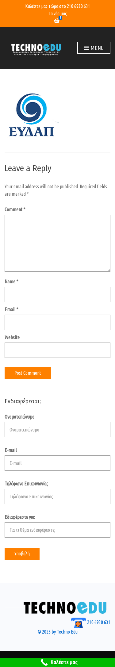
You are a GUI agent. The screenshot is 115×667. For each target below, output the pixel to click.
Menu (94, 48)
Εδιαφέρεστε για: (57, 526)
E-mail (57, 459)
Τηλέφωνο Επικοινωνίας (57, 492)
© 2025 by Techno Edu (58, 631)
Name (11, 281)
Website (12, 337)
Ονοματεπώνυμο (57, 425)
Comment (15, 209)
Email (11, 309)
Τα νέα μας (57, 13)
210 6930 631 (78, 6)
